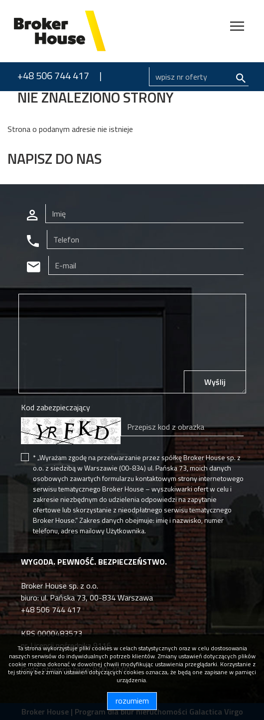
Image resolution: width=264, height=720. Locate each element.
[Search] (199, 76)
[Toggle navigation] (237, 27)
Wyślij (215, 382)
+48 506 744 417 (53, 75)
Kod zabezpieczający (55, 407)
